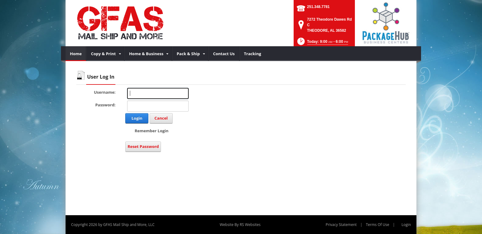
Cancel (161, 118)
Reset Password (143, 146)
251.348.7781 (318, 7)
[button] (322, 43)
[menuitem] (76, 53)
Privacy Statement (341, 224)
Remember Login (151, 130)
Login (136, 118)
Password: (105, 105)
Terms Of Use (377, 224)
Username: (104, 92)
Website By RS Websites (240, 224)
